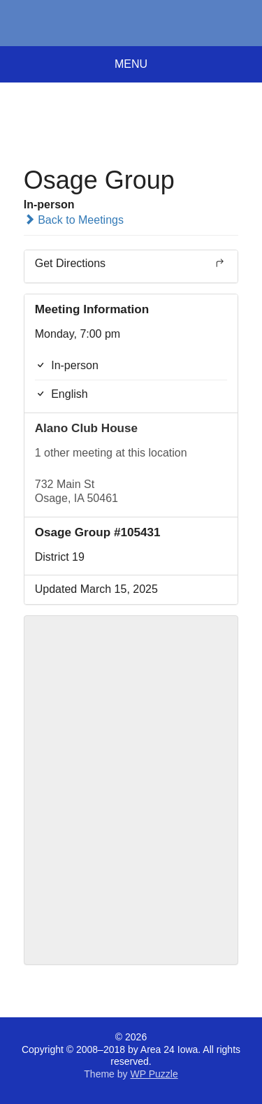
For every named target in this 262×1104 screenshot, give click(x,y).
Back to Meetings (74, 220)
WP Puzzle (153, 1074)
